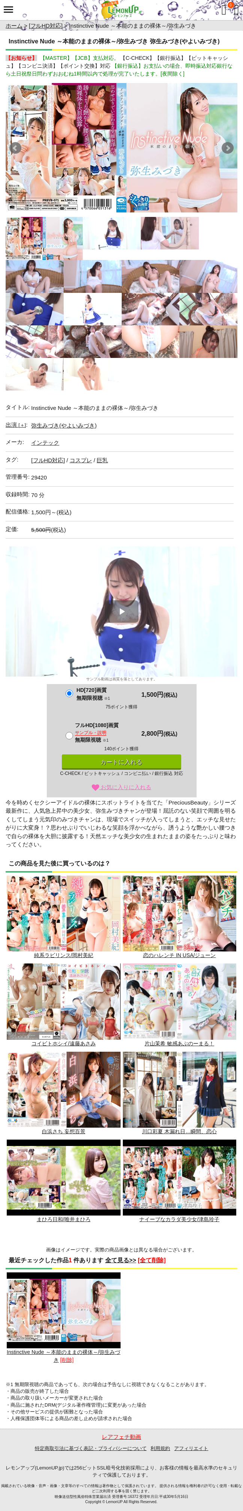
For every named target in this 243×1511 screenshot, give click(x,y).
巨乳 (102, 460)
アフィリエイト (191, 1448)
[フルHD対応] (46, 25)
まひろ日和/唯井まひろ (64, 1181)
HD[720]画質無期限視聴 (93, 694)
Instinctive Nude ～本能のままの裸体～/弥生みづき (64, 1317)
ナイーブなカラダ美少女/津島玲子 (180, 1181)
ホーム (14, 25)
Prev (15, 148)
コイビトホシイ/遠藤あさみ (64, 1004)
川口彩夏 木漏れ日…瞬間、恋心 (180, 1093)
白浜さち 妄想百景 (64, 1093)
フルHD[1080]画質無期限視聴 (97, 732)
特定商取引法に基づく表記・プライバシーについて (91, 1448)
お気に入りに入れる (121, 787)
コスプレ (81, 460)
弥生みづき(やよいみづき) (64, 425)
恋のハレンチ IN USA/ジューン (180, 917)
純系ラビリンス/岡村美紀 (64, 917)
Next (228, 148)
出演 (16, 425)
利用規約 (160, 1448)
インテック (45, 442)
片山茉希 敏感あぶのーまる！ (180, 1004)
